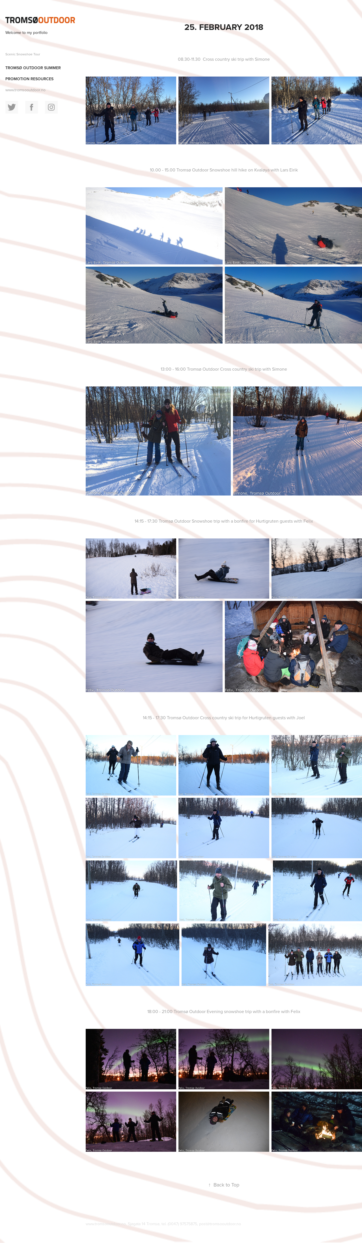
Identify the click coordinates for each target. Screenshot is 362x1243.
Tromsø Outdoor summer (33, 68)
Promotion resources (29, 79)
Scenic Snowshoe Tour (22, 54)
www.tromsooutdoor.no (25, 90)
